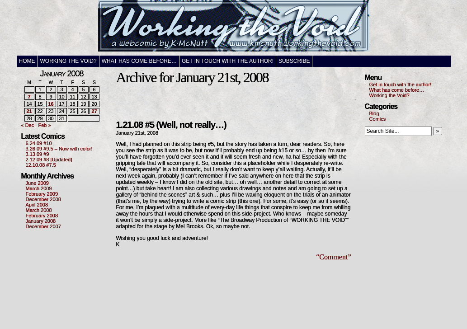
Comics (377, 119)
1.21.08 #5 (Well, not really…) (171, 125)
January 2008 (41, 221)
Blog (374, 113)
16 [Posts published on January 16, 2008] (50, 104)
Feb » (44, 125)
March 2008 (39, 210)
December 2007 (43, 226)
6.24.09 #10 (39, 143)
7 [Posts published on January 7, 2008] (29, 96)
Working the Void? (68, 61)
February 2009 (42, 194)
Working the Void (233, 28)
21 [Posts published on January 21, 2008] (29, 111)
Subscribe (294, 61)
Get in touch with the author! (228, 61)
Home (27, 61)
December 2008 (43, 199)
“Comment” (333, 257)
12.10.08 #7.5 (41, 165)
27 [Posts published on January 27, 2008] (94, 111)
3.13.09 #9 (37, 154)
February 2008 (42, 215)
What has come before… (139, 61)
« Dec (27, 125)
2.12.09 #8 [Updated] (49, 159)
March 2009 (39, 188)
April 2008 (37, 204)
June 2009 (37, 183)
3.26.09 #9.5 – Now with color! (59, 148)
